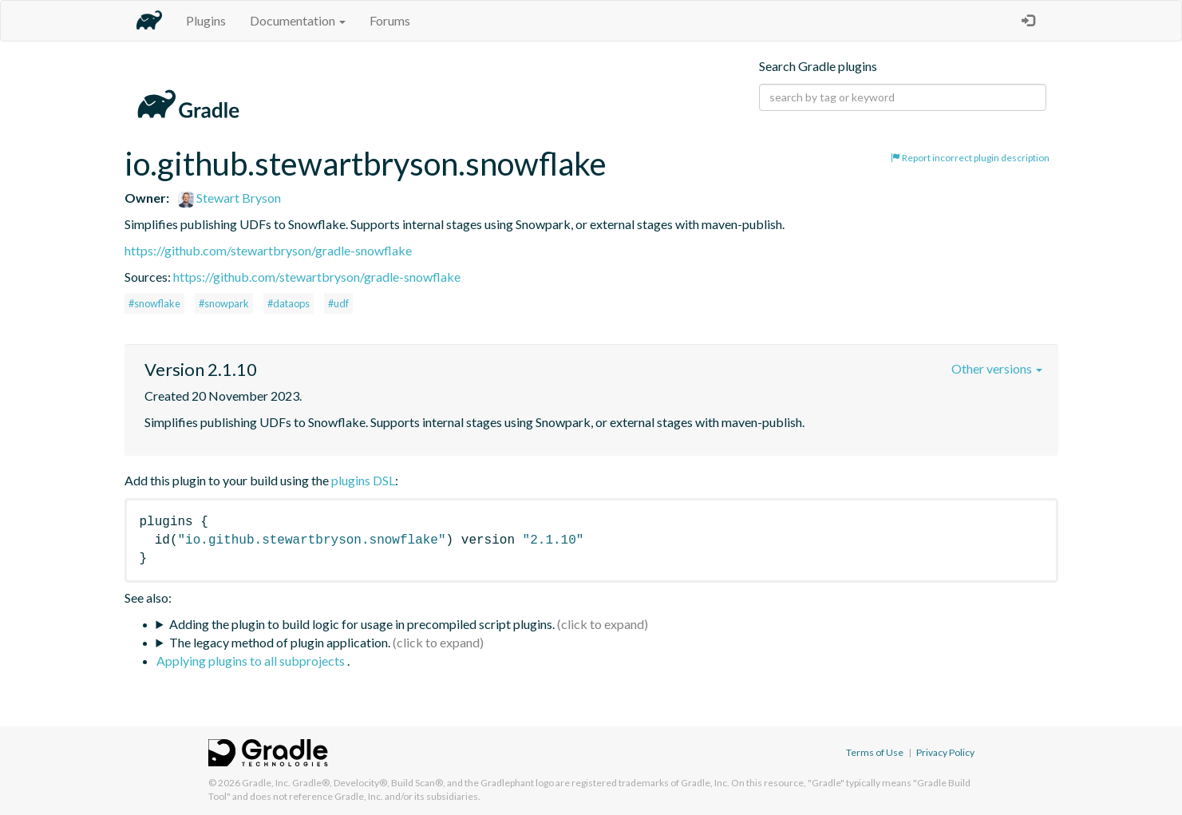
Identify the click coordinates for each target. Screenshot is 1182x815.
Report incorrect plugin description (970, 158)
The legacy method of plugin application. (279, 642)
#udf (338, 303)
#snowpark (224, 303)
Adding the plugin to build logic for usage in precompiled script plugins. (362, 623)
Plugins (206, 20)
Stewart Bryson (229, 197)
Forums (390, 20)
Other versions (996, 368)
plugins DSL (363, 480)
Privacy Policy (945, 752)
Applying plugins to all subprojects (251, 660)
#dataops (288, 303)
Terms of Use (874, 752)
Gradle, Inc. (266, 783)
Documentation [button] (298, 20)
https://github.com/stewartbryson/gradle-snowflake (268, 250)
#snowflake (154, 303)
